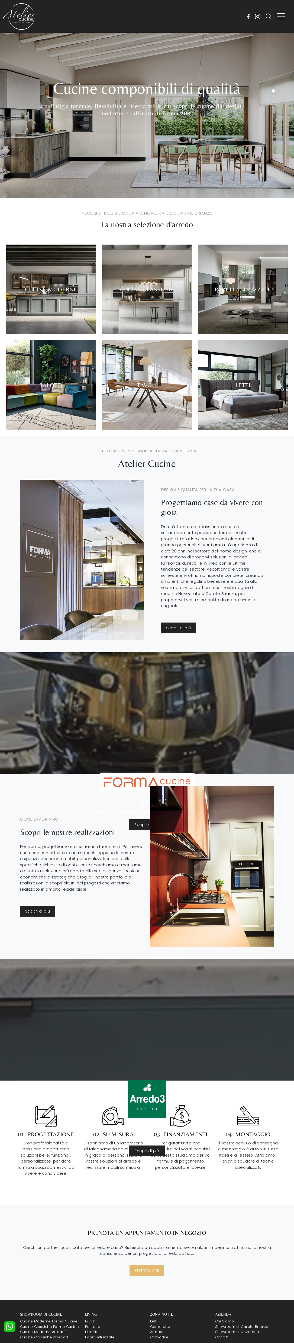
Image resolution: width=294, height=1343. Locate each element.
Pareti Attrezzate (100, 1337)
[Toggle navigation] (281, 16)
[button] (273, 91)
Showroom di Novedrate (237, 1331)
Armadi (156, 1331)
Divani (90, 1321)
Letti (153, 1321)
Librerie (92, 1331)
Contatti (222, 1337)
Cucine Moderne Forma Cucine (49, 1321)
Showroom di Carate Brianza (242, 1326)
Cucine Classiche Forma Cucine (49, 1326)
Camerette (160, 1326)
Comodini (159, 1337)
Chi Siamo (224, 1321)
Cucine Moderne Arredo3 (43, 1331)
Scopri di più (178, 628)
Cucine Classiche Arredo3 (44, 1337)
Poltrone (92, 1326)
